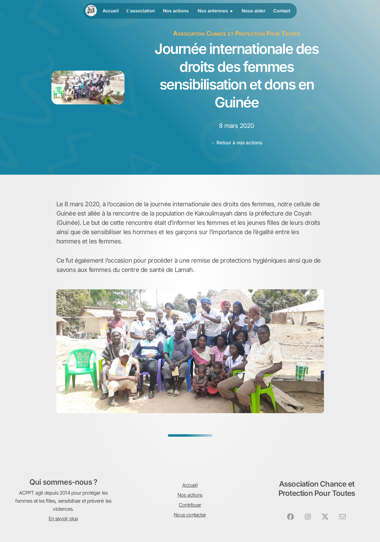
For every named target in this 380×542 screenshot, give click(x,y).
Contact (281, 10)
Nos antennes (213, 10)
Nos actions (176, 10)
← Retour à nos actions (236, 143)
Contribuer (190, 505)
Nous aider (253, 10)
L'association (141, 10)
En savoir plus (63, 518)
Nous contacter (190, 515)
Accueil (111, 10)
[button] (290, 516)
